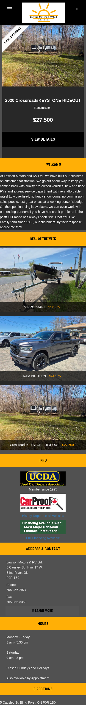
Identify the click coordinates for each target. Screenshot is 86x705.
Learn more (42, 611)
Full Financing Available (43, 530)
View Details (43, 139)
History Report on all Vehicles (43, 506)
